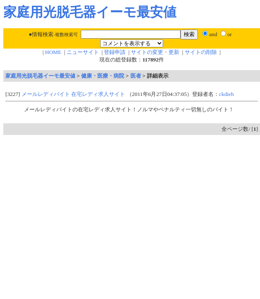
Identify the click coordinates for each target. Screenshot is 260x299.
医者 (135, 76)
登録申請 (114, 52)
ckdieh (226, 94)
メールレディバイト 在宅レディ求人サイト (73, 94)
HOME (53, 52)
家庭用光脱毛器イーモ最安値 (40, 76)
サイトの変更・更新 (155, 52)
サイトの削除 (201, 52)
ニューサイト (83, 52)
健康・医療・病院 (102, 76)
